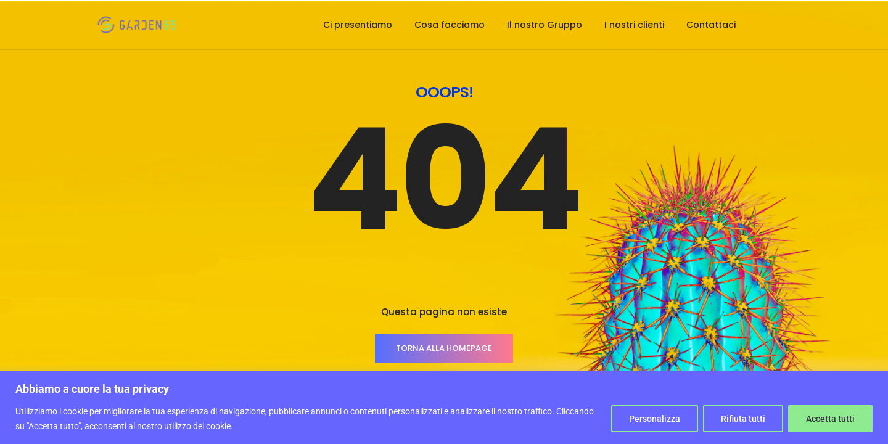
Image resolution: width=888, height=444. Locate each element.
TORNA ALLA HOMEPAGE (444, 348)
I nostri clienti (634, 24)
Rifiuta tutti (743, 419)
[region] (444, 407)
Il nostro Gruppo (544, 24)
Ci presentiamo (357, 24)
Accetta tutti (830, 419)
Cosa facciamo (449, 24)
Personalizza (654, 419)
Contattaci (711, 24)
